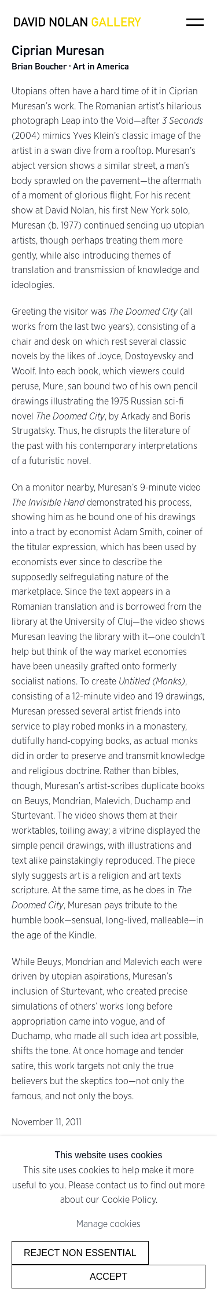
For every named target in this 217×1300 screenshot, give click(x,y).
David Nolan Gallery (77, 22)
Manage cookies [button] (108, 1223)
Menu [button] (195, 22)
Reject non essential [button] (80, 1252)
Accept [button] (108, 1276)
